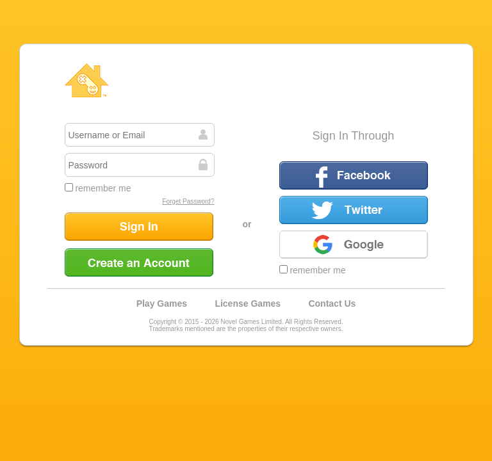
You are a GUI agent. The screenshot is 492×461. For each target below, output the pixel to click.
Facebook (353, 175)
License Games (248, 303)
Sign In (139, 227)
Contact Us (332, 303)
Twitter (353, 210)
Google (353, 244)
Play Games (161, 303)
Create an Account (139, 262)
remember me (98, 188)
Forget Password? (188, 201)
